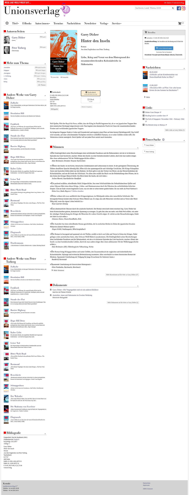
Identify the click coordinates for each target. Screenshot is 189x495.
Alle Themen (42, 85)
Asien (5, 79)
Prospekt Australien (40, 67)
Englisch (16, 439)
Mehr (147, 97)
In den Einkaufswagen (164, 48)
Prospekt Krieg (41, 81)
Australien (7, 67)
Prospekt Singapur (41, 70)
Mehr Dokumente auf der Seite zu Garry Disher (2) (123, 302)
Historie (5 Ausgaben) (87, 106)
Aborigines (7, 73)
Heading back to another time (155, 116)
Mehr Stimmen (58, 270)
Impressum (146, 485)
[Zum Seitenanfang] (138, 148)
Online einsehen (78, 191)
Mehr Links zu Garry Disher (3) (175, 130)
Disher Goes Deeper (152, 112)
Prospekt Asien (41, 79)
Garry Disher (150, 145)
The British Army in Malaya (155, 125)
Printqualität (64, 77)
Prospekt (43, 37)
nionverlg (37, 10)
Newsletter (90, 23)
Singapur (6, 70)
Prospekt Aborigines (40, 73)
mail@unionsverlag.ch (10, 486)
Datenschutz (146, 483)
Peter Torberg (150, 152)
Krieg (5, 81)
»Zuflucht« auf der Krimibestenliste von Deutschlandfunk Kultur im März (164, 74)
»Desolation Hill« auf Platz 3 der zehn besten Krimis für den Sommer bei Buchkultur (165, 87)
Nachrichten (74, 23)
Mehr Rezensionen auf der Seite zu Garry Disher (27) (122, 275)
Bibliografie (54, 109)
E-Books (26, 23)
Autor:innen (42, 23)
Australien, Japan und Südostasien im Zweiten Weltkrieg (72, 295)
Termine (58, 23)
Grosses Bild (55, 77)
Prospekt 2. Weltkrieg (40, 76)
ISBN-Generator (148, 489)
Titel (15, 23)
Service (116, 23)
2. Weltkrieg (7, 76)
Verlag (104, 23)
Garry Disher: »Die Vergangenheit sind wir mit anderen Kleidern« (76, 290)
